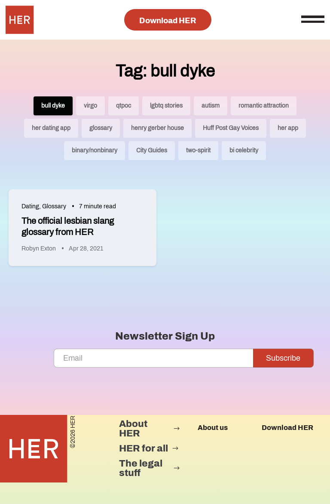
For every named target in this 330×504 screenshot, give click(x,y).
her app (288, 128)
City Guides (151, 150)
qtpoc (123, 105)
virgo (90, 105)
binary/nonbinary (94, 150)
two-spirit (198, 150)
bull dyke (53, 105)
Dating (30, 206)
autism (211, 105)
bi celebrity (243, 150)
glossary (100, 128)
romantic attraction (263, 105)
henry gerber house (157, 128)
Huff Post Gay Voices (231, 128)
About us (213, 427)
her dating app (51, 128)
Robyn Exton (38, 248)
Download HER (167, 20)
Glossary (54, 206)
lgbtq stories (166, 105)
